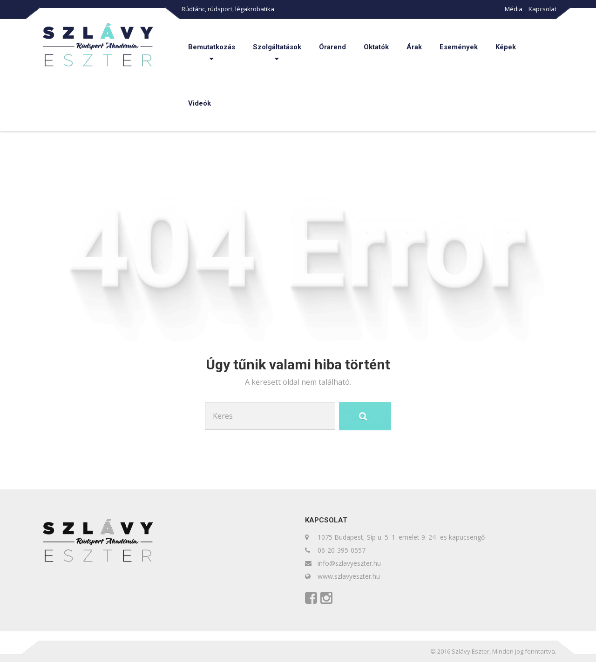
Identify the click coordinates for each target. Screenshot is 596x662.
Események (459, 47)
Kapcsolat (542, 9)
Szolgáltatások (277, 47)
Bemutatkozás (211, 47)
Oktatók (376, 47)
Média (513, 9)
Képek (505, 47)
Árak (414, 47)
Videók (199, 103)
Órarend (332, 47)
